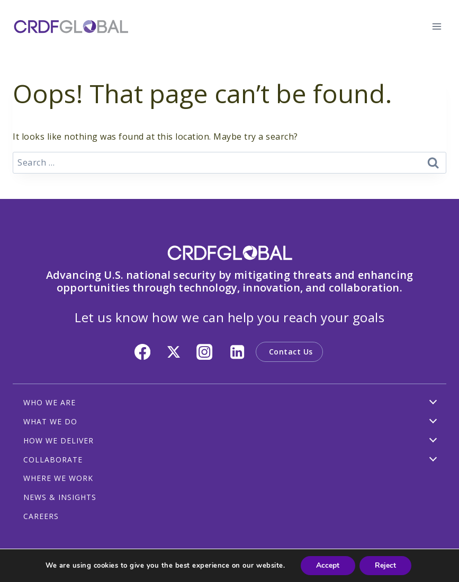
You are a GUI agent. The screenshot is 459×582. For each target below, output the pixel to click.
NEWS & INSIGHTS (59, 497)
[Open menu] (436, 26)
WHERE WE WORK (58, 478)
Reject (386, 565)
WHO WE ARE (49, 402)
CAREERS (41, 516)
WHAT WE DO (50, 421)
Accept (327, 565)
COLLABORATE (53, 459)
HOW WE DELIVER (58, 440)
